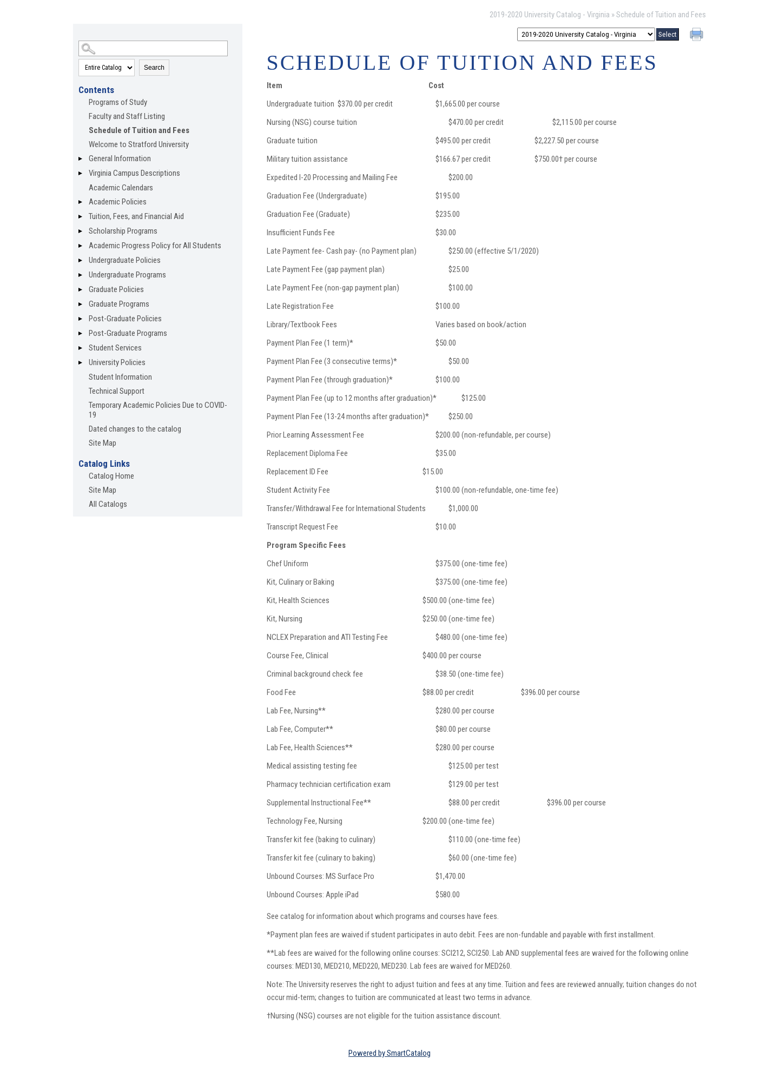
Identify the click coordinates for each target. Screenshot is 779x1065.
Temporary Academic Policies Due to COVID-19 (158, 410)
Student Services (115, 348)
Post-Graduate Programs (128, 333)
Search (154, 67)
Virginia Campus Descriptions (134, 173)
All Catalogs (108, 504)
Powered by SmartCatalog (389, 1053)
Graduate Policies (116, 289)
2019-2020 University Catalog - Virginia (550, 14)
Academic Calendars (121, 188)
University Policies (117, 362)
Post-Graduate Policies (125, 318)
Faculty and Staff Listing (127, 116)
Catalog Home (111, 476)
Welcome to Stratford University (139, 144)
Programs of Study (118, 102)
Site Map (102, 443)
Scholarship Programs (123, 231)
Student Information (120, 377)
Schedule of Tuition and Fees (139, 130)
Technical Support (116, 391)
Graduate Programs (119, 304)
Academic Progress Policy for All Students (155, 245)
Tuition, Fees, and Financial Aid (136, 216)
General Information (120, 158)
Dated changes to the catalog (135, 429)
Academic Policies (118, 202)
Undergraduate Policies (125, 260)
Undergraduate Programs (127, 275)
